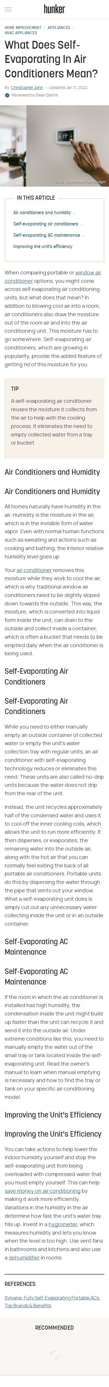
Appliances (59, 28)
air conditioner (34, 570)
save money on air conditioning (43, 1191)
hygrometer (63, 1224)
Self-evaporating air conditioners (45, 224)
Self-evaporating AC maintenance (46, 235)
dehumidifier (24, 1258)
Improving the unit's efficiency (42, 247)
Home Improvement (23, 28)
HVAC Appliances (21, 33)
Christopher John (27, 88)
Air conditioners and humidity (42, 213)
